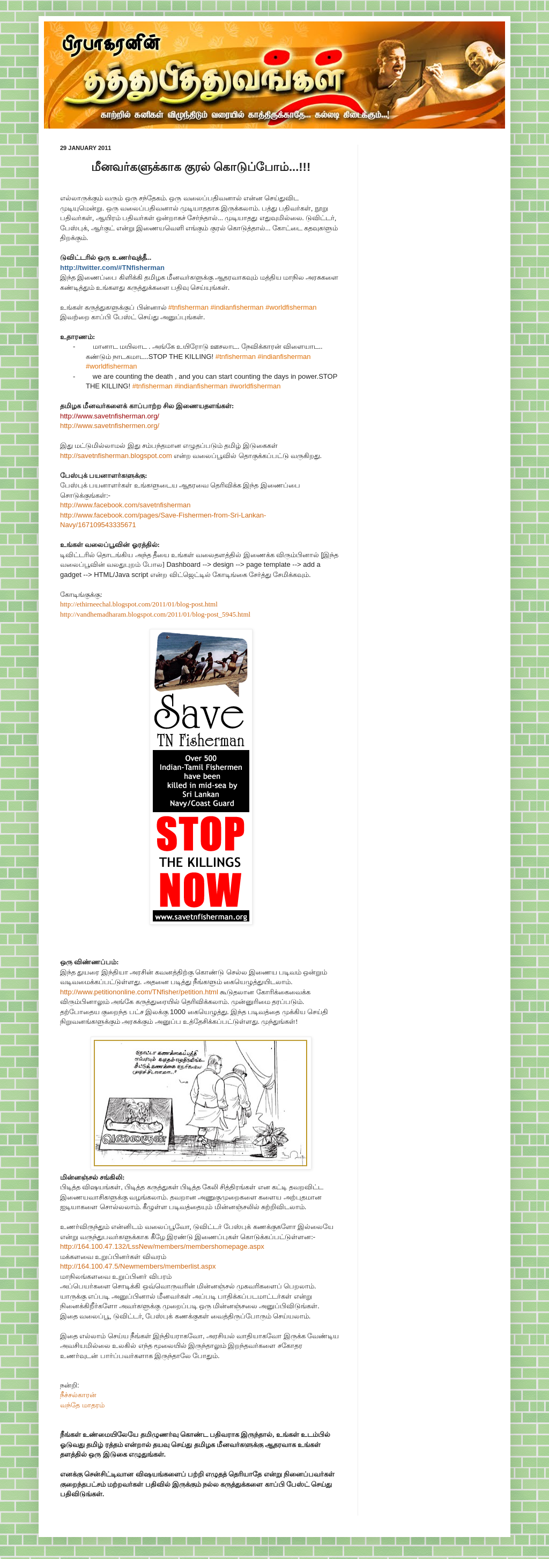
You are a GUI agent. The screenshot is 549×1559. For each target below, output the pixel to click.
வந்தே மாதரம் (82, 1405)
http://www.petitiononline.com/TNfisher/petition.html (139, 992)
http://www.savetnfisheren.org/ (109, 426)
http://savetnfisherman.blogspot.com (116, 456)
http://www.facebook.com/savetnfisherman (125, 505)
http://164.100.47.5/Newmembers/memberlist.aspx (138, 1266)
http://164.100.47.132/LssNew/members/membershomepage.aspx (162, 1246)
